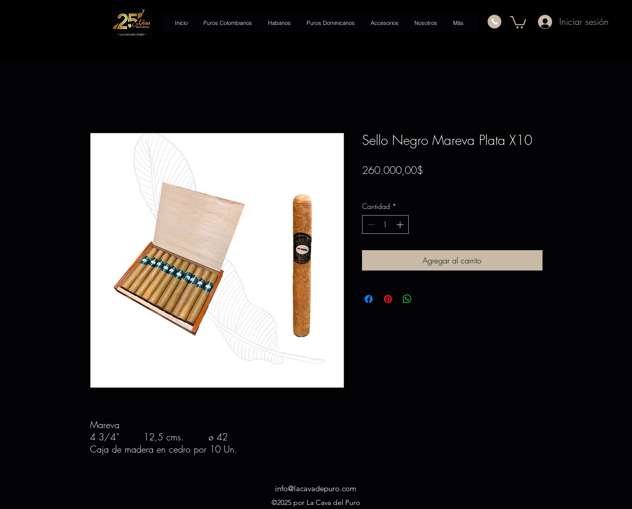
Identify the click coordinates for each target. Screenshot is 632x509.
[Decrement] (370, 224)
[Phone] (494, 21)
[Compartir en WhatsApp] (407, 299)
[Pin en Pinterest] (388, 299)
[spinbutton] (385, 224)
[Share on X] (426, 299)
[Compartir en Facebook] (369, 299)
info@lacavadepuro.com (315, 488)
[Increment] (401, 224)
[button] (518, 21)
